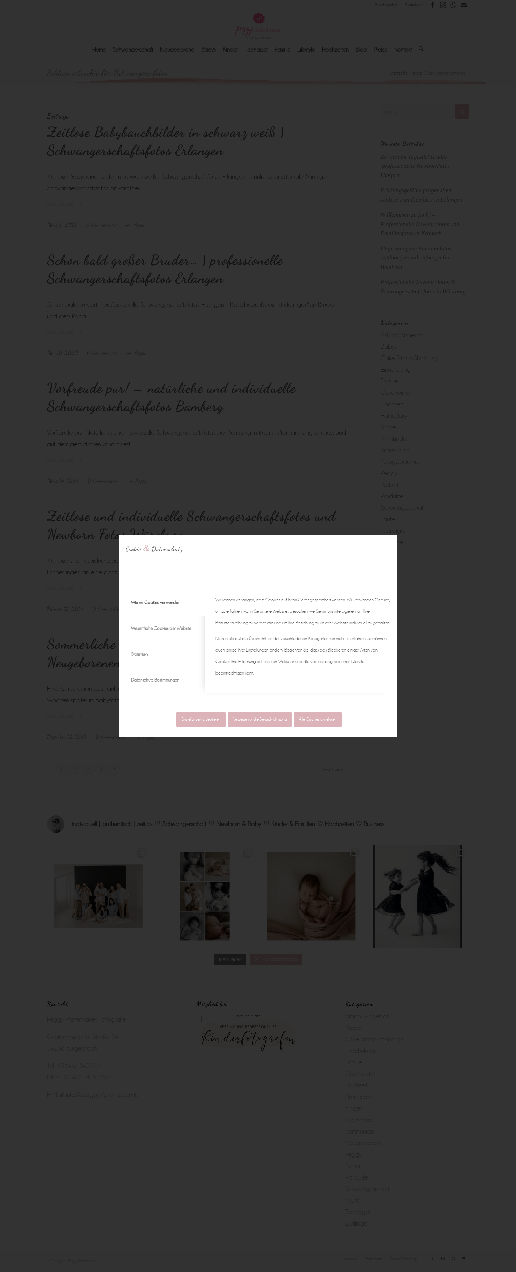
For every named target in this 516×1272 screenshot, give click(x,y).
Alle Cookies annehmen (317, 719)
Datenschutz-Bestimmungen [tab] (155, 680)
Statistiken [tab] (139, 654)
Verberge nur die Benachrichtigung (260, 719)
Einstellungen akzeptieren (201, 719)
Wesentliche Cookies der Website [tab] (161, 628)
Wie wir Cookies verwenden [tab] (155, 602)
